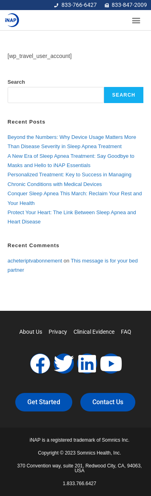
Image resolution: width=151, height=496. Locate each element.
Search (16, 82)
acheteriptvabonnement (35, 261)
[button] (136, 20)
